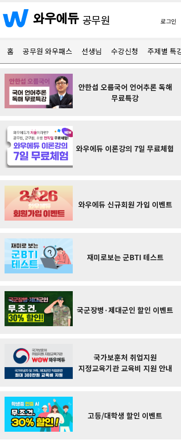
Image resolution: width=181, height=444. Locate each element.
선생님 (91, 50)
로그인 (168, 21)
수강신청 (124, 50)
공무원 (96, 19)
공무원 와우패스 (47, 50)
